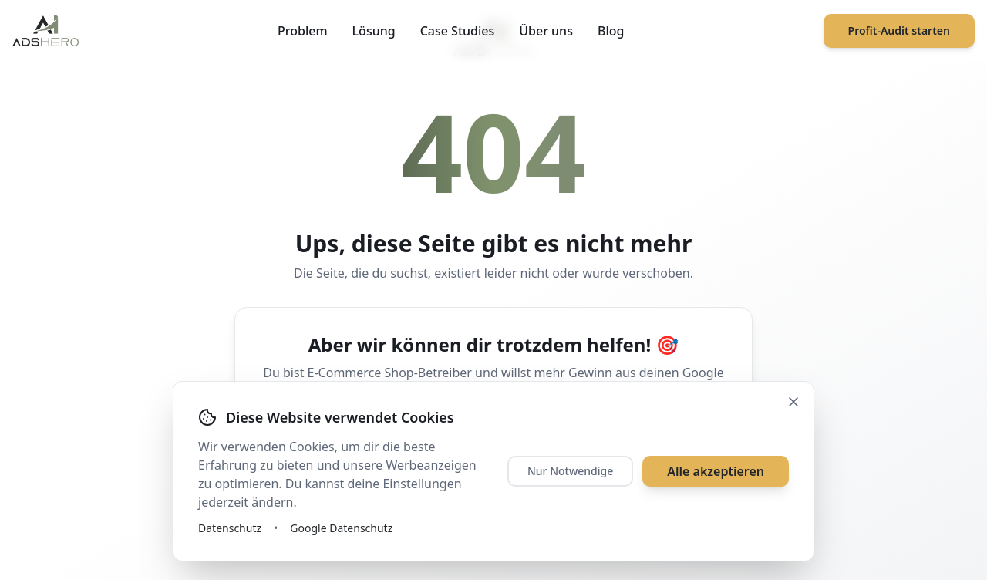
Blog (611, 30)
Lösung (374, 30)
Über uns (546, 30)
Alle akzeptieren (715, 471)
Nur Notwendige (570, 471)
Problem (303, 30)
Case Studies (457, 30)
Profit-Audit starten (899, 30)
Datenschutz (229, 528)
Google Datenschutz (341, 528)
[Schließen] (793, 402)
